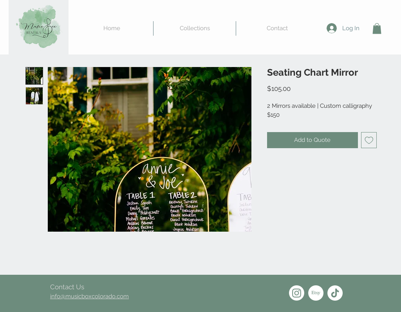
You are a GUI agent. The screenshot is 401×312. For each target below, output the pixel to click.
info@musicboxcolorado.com (89, 296)
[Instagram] (296, 293)
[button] (376, 28)
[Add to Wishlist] (369, 140)
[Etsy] (315, 293)
